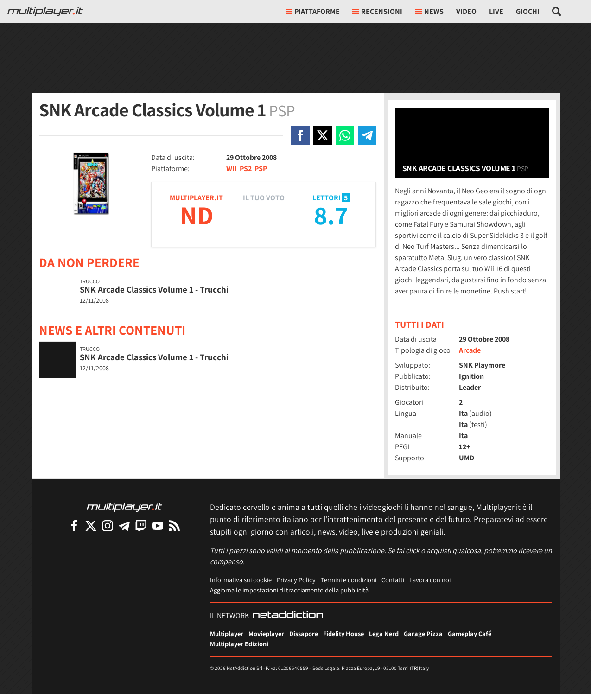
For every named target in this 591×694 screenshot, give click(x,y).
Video (466, 11)
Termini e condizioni (348, 579)
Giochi (528, 11)
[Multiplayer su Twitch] (140, 525)
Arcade (470, 350)
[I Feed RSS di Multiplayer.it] (174, 525)
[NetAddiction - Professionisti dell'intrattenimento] (288, 615)
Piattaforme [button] (313, 11)
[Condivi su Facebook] (300, 135)
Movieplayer (266, 633)
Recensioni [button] (377, 11)
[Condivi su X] (322, 135)
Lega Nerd (384, 633)
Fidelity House (343, 633)
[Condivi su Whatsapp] (345, 135)
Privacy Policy (296, 579)
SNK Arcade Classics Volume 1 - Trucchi (154, 289)
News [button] (429, 11)
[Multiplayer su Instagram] (107, 525)
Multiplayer (226, 633)
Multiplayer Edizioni (239, 643)
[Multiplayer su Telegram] (124, 525)
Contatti (392, 579)
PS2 (246, 168)
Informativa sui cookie (241, 579)
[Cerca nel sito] (557, 11)
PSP (260, 168)
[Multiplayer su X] (90, 525)
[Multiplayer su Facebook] (74, 525)
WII (231, 168)
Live (496, 11)
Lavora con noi (430, 579)
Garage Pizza (423, 633)
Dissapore (303, 633)
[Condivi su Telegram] (367, 135)
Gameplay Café (469, 633)
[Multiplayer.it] (45, 11)
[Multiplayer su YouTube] (157, 525)
